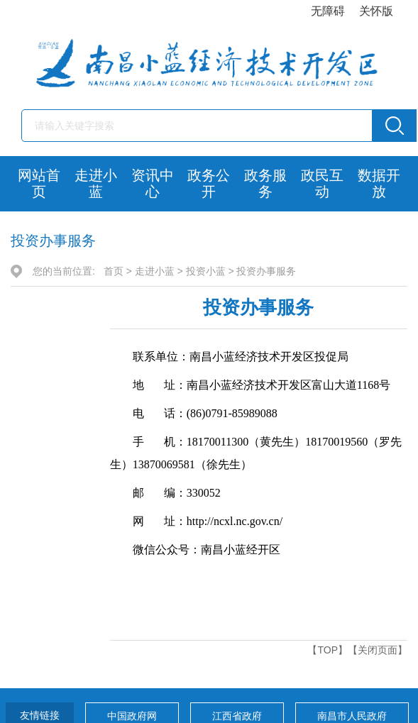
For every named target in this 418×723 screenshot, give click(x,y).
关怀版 (376, 11)
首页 (113, 271)
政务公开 (208, 183)
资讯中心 (152, 183)
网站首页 (39, 183)
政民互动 (322, 183)
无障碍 (328, 11)
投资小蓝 (206, 271)
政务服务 (265, 183)
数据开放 (379, 183)
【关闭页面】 (377, 650)
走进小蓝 (96, 183)
